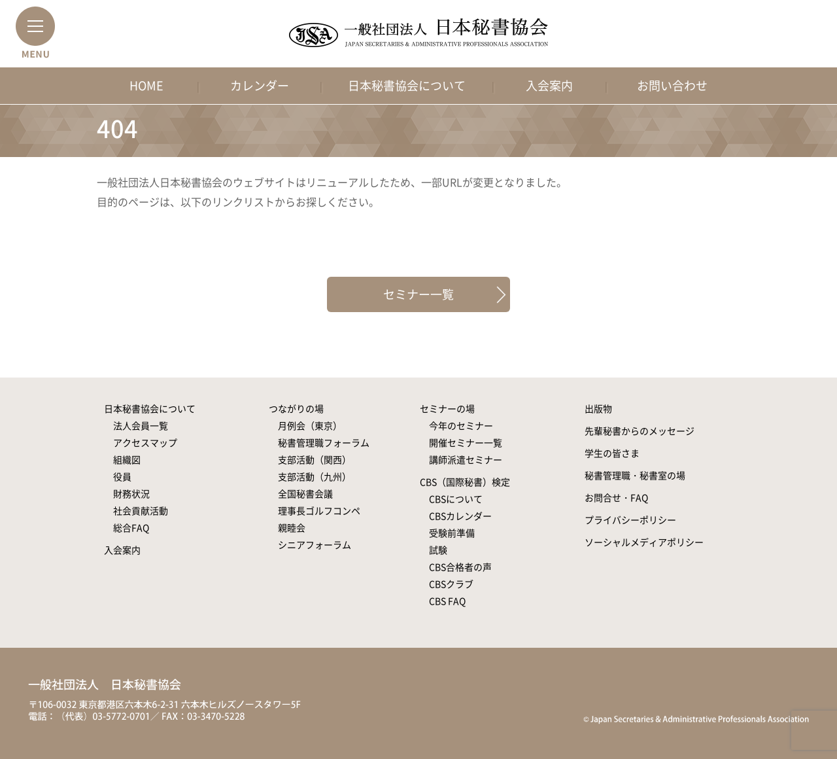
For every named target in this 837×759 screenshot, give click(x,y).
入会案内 (549, 85)
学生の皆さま (612, 452)
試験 (438, 549)
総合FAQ (131, 527)
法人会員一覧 (140, 425)
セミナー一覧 (418, 294)
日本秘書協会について (407, 85)
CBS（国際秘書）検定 (465, 481)
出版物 (598, 408)
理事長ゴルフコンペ (319, 510)
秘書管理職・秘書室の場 (635, 475)
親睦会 (291, 527)
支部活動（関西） (314, 459)
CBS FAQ (447, 600)
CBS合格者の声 (460, 566)
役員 (122, 476)
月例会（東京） (310, 425)
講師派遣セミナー (465, 459)
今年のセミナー (461, 425)
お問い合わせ (672, 85)
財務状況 (131, 493)
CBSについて (456, 498)
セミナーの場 (447, 408)
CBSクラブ (451, 583)
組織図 (127, 459)
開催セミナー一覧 (465, 442)
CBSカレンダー (460, 515)
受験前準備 (452, 532)
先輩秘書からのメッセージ (639, 430)
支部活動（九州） (314, 476)
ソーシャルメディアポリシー (644, 541)
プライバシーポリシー (630, 519)
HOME (146, 85)
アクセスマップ (145, 442)
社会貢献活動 (140, 510)
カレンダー (259, 85)
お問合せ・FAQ (616, 497)
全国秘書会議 (305, 493)
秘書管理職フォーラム (323, 442)
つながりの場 (296, 408)
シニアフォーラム (314, 544)
